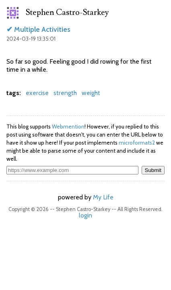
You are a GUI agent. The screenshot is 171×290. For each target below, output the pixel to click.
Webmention (68, 126)
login (85, 215)
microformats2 (137, 142)
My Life (103, 197)
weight (91, 93)
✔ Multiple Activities (38, 29)
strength (65, 93)
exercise (37, 93)
